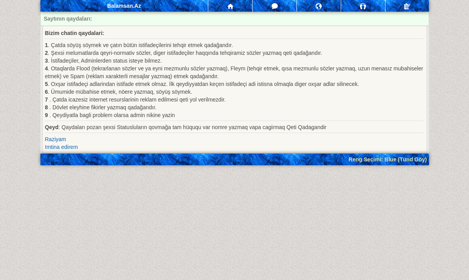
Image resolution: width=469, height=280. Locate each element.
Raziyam (55, 139)
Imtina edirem (61, 147)
